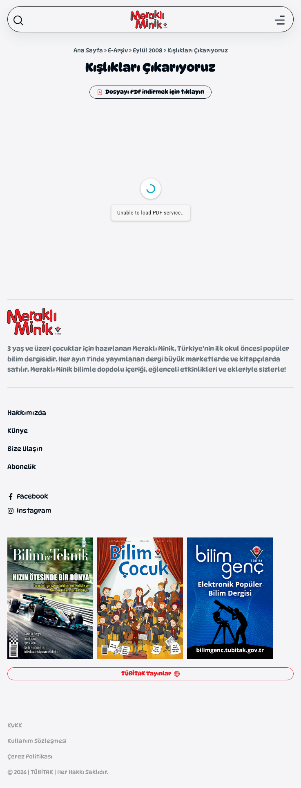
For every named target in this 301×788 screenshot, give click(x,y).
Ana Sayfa (88, 50)
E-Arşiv (118, 50)
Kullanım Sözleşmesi (37, 740)
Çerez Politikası (29, 756)
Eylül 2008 (148, 50)
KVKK (14, 725)
